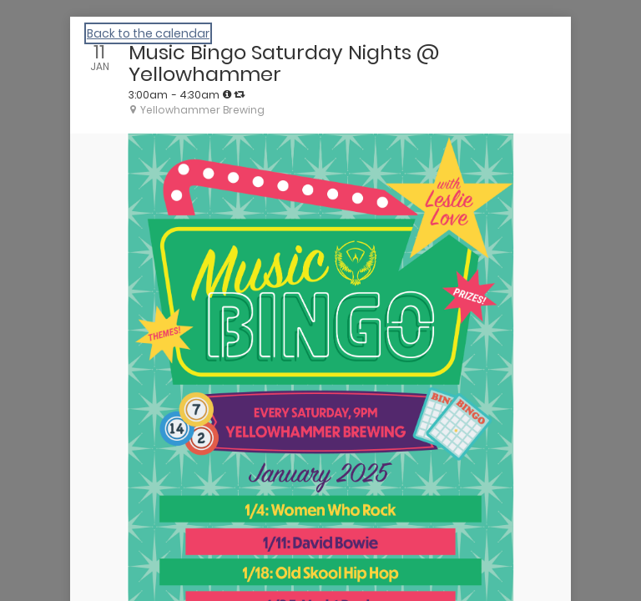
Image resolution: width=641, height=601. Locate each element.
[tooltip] (227, 94)
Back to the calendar (148, 33)
